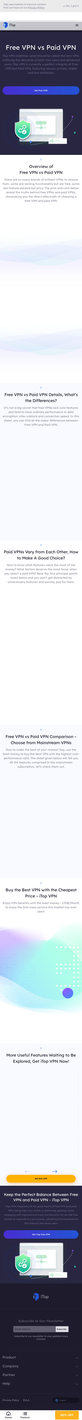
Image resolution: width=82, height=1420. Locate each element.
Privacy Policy (11, 1402)
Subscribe (61, 1331)
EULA (26, 1402)
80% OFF (66, 1414)
